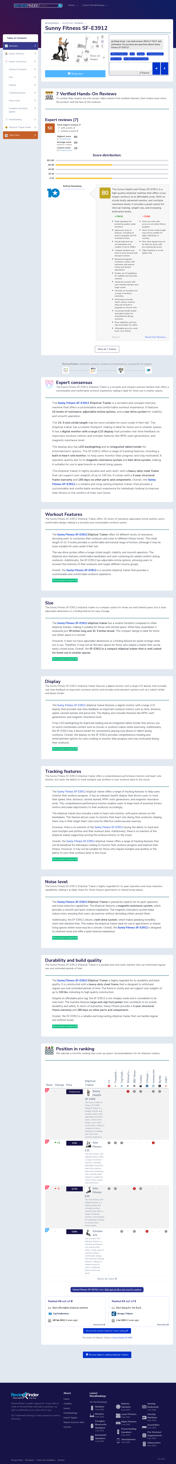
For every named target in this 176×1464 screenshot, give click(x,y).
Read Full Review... (156, 337)
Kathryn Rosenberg (72, 186)
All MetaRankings (98, 1402)
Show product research (65, 580)
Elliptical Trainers (73, 23)
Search (67, 1408)
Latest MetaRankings (93, 5)
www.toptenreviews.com (74, 189)
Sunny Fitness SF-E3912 (73, 403)
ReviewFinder (52, 23)
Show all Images (97, 57)
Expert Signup (70, 1417)
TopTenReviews (65, 139)
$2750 (74, 1189)
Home (66, 1399)
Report (116, 337)
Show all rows (107, 1279)
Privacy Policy (17, 1460)
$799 (74, 1143)
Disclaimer (29, 1460)
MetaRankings (70, 1413)
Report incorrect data (74, 1422)
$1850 (74, 1231)
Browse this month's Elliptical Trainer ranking (107, 1331)
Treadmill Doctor (65, 150)
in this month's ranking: (123, 1289)
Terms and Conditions (45, 1460)
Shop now (75, 74)
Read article (99, 1324)
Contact (67, 1426)
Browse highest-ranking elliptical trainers (107, 1354)
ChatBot (68, 1403)
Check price (74, 1091)
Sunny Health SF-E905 (122, 1337)
